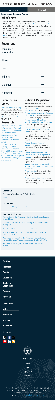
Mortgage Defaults (8, 144)
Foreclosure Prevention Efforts (10, 141)
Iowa (4, 68)
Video (5, 309)
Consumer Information (7, 50)
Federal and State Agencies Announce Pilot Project (39, 114)
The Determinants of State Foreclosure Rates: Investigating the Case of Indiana (27, 234)
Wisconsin (7, 92)
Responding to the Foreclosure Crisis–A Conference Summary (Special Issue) (26, 218)
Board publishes (31, 171)
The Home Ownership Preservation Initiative (20, 229)
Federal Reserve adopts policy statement (36, 144)
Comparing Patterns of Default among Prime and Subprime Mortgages (25, 224)
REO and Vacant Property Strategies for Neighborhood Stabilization (24, 245)
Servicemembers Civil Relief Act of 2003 (38, 130)
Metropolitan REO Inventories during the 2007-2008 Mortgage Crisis (12, 149)
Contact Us (8, 303)
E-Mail (5, 198)
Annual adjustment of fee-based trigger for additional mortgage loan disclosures (39, 166)
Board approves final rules (34, 178)
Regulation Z (30, 110)
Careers (6, 291)
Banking (6, 261)
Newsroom (7, 314)
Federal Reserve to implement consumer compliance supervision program (37, 155)
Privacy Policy (29, 395)
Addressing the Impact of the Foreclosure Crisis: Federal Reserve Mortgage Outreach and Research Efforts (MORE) (25, 239)
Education (7, 277)
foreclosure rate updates (42, 24)
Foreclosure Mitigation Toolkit (15, 207)
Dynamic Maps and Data (10, 117)
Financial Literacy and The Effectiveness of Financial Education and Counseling (11, 128)
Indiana (5, 76)
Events (6, 272)
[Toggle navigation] (13, 9)
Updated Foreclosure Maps (11, 107)
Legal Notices (40, 395)
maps (5, 35)
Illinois (5, 60)
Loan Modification (32, 108)
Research (7, 266)
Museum (6, 320)
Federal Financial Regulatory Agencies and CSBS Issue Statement (38, 121)
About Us (7, 296)
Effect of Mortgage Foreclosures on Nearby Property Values (10, 135)
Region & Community (8, 284)
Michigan (6, 84)
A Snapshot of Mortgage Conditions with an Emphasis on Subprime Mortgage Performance (12, 157)
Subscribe (7, 325)
